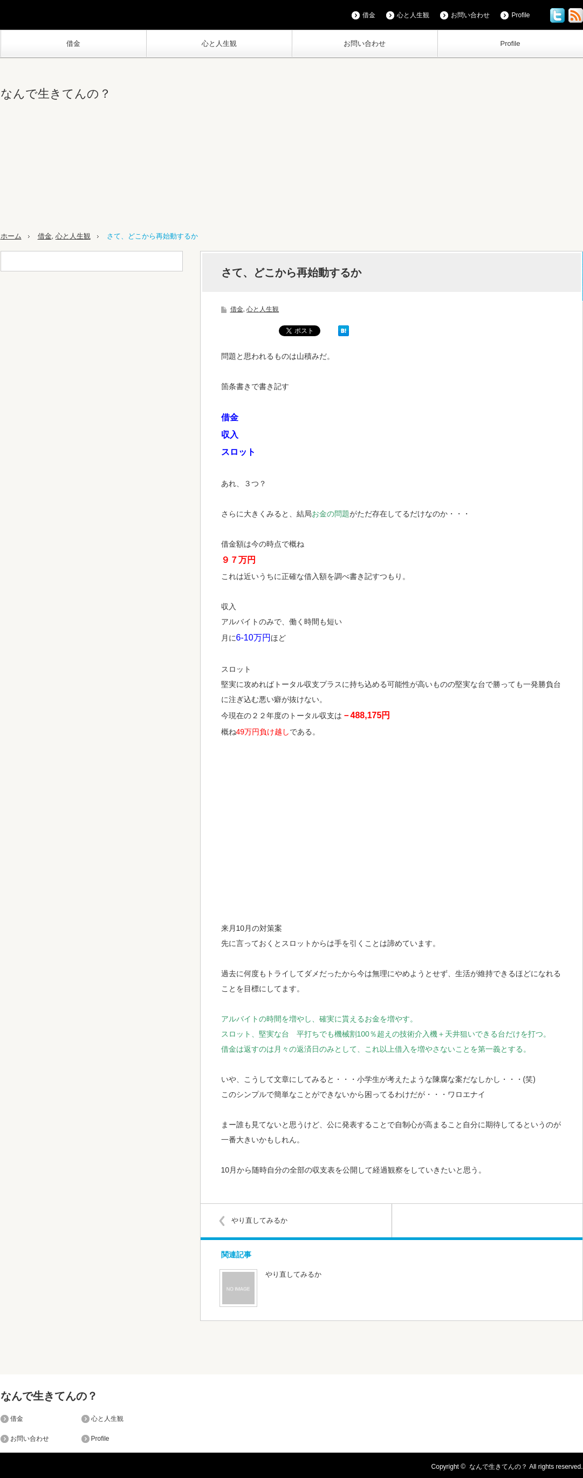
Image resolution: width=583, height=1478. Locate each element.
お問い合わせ (365, 43)
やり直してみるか (261, 1220)
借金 (73, 43)
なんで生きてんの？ (56, 93)
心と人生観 (219, 43)
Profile (510, 43)
